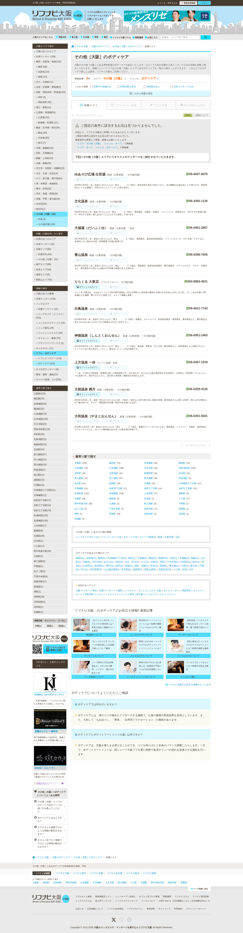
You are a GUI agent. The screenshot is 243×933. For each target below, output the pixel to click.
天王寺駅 (148, 468)
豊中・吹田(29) (42, 188)
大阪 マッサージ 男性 (86, 590)
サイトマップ (164, 909)
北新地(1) (91, 558)
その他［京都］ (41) (47, 259)
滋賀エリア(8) (42, 274)
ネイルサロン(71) (43, 348)
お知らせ (79, 909)
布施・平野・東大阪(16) (47, 199)
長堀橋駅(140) (41, 520)
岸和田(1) (185, 562)
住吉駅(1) (38, 541)
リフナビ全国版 (41, 873)
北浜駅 (182, 473)
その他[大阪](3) (111, 569)
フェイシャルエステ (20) (49, 333)
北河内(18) (40, 204)
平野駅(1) (38, 566)
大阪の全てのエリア (45, 51)
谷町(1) (173, 558)
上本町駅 (148, 493)
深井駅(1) (38, 607)
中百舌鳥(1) (173, 562)
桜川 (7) (41, 143)
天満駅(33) (39, 485)
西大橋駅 (148, 478)
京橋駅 (77, 498)
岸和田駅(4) (39, 602)
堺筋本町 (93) (43, 102)
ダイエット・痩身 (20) (48, 338)
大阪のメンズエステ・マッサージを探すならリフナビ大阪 (123, 927)
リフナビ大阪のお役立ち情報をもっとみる (188, 684)
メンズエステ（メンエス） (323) (50, 316)
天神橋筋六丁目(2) (116, 558)
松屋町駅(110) (41, 515)
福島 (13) (41, 76)
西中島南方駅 (81, 503)
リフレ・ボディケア (45, 353)
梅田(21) (80, 558)
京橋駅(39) (39, 536)
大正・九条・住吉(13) (46, 173)
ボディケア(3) (130, 537)
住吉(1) (119, 562)
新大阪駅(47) (40, 454)
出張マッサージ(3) (44, 244)
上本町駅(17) (40, 525)
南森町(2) (163, 558)
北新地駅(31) (40, 439)
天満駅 (147, 483)
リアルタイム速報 (83, 896)
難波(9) (152, 558)
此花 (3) (41, 219)
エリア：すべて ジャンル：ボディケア (97, 147)
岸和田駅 (148, 514)
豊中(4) (109, 565)
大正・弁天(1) (132, 562)
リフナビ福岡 (149, 873)
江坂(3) (154, 562)
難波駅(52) (39, 409)
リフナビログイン (135, 909)
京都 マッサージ (107, 590)
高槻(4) (163, 565)
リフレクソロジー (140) (49, 358)
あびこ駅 (78, 508)
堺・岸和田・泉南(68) (46, 183)
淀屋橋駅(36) (40, 404)
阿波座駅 (183, 478)
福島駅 (112, 483)
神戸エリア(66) (42, 264)
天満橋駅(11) (40, 495)
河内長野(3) (96, 569)
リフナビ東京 (132, 873)
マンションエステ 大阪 (149, 590)
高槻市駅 (148, 508)
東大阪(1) (174, 565)
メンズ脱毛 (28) (45, 328)
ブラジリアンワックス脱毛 (120, 594)
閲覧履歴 (138, 37)
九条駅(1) (38, 556)
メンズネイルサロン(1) (87, 537)
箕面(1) (128, 565)
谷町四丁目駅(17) (42, 500)
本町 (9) (41, 97)
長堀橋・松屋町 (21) (47, 122)
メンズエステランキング (126, 901)
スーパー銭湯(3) (148, 537)
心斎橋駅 (78, 468)
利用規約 (178, 909)
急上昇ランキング (103, 901)
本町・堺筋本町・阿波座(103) (50, 92)
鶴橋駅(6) (38, 530)
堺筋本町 (61, 37)
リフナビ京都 (96, 873)
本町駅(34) (39, 434)
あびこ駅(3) (39, 571)
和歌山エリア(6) (43, 279)
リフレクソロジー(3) (111, 537)
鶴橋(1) (194, 558)
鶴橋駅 (182, 493)
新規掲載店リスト (103, 896)
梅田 (105, 37)
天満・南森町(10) (43, 148)
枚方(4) (194, 565)
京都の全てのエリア (45, 239)
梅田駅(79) (39, 398)
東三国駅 (148, 503)
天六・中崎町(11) (43, 82)
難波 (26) (41, 133)
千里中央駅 (114, 508)
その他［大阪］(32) (45, 214)
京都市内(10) (164, 569)
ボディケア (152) (45, 363)
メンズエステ (41, 304)
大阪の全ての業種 (44, 293)
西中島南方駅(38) (42, 551)
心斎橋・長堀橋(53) (45, 112)
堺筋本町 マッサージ (95, 594)
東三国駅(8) (39, 561)
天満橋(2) (184, 558)
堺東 (95, 37)
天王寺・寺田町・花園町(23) (49, 168)
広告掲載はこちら (181, 901)
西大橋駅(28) (40, 464)
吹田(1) (119, 565)
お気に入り (151, 37)
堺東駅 (112, 514)
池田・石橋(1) (141, 565)
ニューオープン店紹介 (125, 896)
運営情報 (151, 909)
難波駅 (182, 463)
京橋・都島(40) (42, 163)
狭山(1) (196, 562)
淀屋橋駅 (148, 463)
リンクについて (148, 901)
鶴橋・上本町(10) (43, 158)
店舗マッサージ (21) (47, 309)
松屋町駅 (78, 493)
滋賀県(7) (137, 569)
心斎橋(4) (142, 558)
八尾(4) (184, 565)
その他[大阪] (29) (45, 224)
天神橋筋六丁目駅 (188, 483)
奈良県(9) (126, 569)
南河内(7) (39, 209)
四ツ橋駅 (113, 478)
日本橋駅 (113, 468)
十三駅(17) (39, 546)
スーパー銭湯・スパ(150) (47, 379)
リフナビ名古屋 (114, 873)
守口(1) (84, 569)
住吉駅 (147, 498)
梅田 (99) (41, 66)
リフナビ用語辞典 (201, 896)
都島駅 (112, 498)
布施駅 (77, 519)
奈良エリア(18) (42, 269)
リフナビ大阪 (62, 873)
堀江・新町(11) (42, 107)
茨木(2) (154, 565)
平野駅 (182, 503)
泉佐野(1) (99, 565)
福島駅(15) (39, 480)
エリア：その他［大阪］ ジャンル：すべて (99, 143)
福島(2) (101, 558)
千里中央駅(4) (41, 576)
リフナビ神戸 (79, 873)
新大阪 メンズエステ (146, 594)
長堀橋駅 (113, 493)
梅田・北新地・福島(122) (47, 61)
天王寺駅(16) (40, 424)
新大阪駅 (78, 478)
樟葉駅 (182, 508)
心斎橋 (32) (42, 117)
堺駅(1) (37, 591)
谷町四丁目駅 (116, 488)
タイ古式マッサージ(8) (46, 369)
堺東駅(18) (39, 596)
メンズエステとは (83, 901)
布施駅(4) (38, 612)
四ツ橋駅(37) (40, 459)
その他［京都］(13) (183, 569)
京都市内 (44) (43, 254)
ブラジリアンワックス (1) (49, 343)
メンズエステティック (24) (50, 323)
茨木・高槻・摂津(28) (46, 193)
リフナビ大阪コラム (120, 37)
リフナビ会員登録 (115, 909)
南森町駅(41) (40, 444)
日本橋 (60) (42, 138)
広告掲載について (95, 909)
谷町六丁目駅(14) (42, 505)
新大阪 (73, 37)
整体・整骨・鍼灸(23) (46, 374)
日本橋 (85, 37)
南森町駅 (148, 473)
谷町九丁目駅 (185, 488)
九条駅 (112, 503)
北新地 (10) (42, 71)
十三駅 (182, 498)
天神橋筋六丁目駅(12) (45, 490)
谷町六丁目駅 (150, 488)
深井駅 (182, 514)
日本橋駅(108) (41, 419)
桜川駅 (77, 483)
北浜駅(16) (39, 449)
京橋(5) (86, 562)
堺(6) (162, 562)
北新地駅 (113, 473)
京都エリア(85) (42, 249)
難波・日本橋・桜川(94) (47, 127)
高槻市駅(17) (40, 581)
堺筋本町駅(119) (42, 429)
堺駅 (76, 514)
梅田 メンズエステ (127, 590)
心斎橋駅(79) (40, 414)
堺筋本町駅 (184, 468)
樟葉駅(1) (38, 586)
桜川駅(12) (39, 475)
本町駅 (77, 473)
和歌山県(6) (150, 569)
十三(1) (144, 562)
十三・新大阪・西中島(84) (48, 178)
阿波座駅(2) (39, 470)
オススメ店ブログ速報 (149, 896)
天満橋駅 (78, 488)
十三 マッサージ (167, 594)
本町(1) (131, 558)
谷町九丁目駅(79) (42, 510)
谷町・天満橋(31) (43, 153)
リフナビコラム (182, 896)
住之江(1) (108, 562)
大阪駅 (77, 463)
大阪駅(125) (40, 393)
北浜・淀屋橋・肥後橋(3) (47, 87)
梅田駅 (112, 463)
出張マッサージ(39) (45, 56)
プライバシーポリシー (196, 909)
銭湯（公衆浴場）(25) (169, 537)
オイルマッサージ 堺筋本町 (177, 590)
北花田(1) (87, 565)
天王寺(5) (97, 562)
